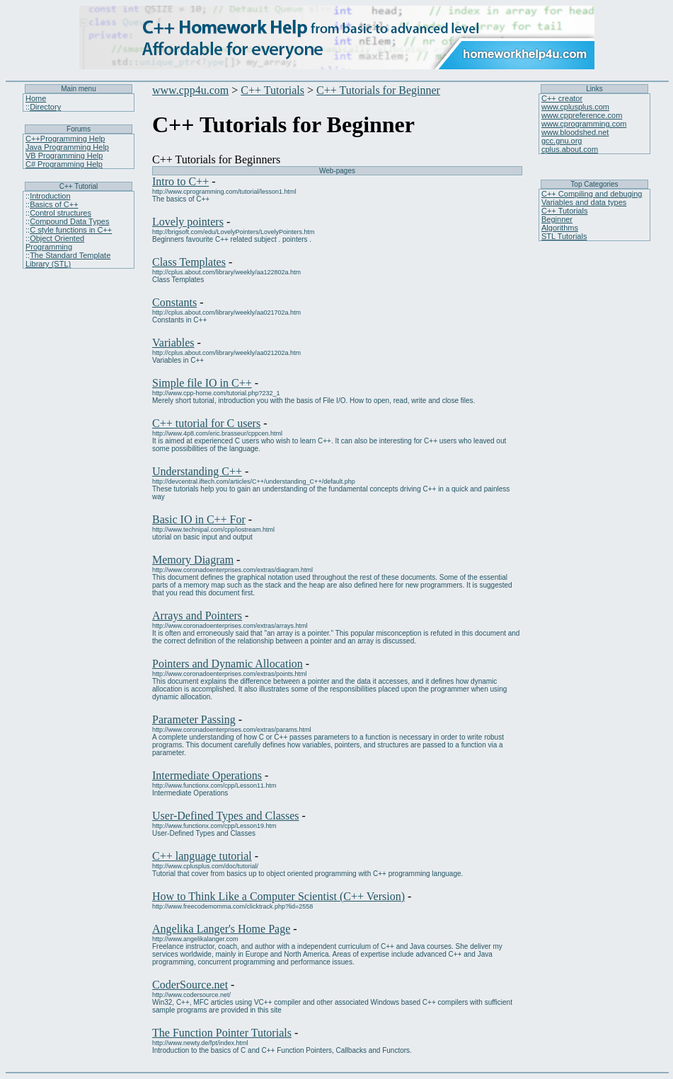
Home (35, 98)
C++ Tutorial (78, 186)
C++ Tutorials (272, 90)
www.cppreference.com (581, 115)
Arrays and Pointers (197, 616)
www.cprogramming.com (583, 123)
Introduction (50, 196)
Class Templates (189, 262)
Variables (173, 343)
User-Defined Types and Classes (225, 816)
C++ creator (561, 98)
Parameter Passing (194, 719)
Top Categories (594, 184)
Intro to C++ (180, 181)
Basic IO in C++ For (199, 519)
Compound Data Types (69, 221)
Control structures (60, 213)
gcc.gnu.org (561, 140)
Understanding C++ (197, 471)
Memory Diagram (193, 560)
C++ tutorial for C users (206, 423)
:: (27, 107)
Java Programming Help (67, 147)
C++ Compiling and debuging (592, 193)
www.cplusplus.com (575, 107)
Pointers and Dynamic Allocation (227, 664)
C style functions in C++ (71, 230)
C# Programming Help (64, 164)
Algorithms (559, 227)
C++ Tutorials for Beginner (378, 90)
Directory (45, 107)
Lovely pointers (188, 222)
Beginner (557, 219)
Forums (79, 129)
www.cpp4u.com (190, 90)
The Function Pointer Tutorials (222, 1033)
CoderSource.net (190, 985)
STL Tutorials (564, 236)
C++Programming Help (65, 138)
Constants (174, 302)
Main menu (78, 89)
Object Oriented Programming (54, 242)
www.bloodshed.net (575, 132)
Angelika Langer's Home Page (221, 929)
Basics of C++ (54, 204)
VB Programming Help (64, 155)
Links (594, 89)
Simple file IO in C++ (202, 383)
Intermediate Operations (207, 775)
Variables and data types (583, 202)
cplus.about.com (569, 149)
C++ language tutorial (202, 856)
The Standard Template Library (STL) (67, 259)
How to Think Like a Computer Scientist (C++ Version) (278, 896)
